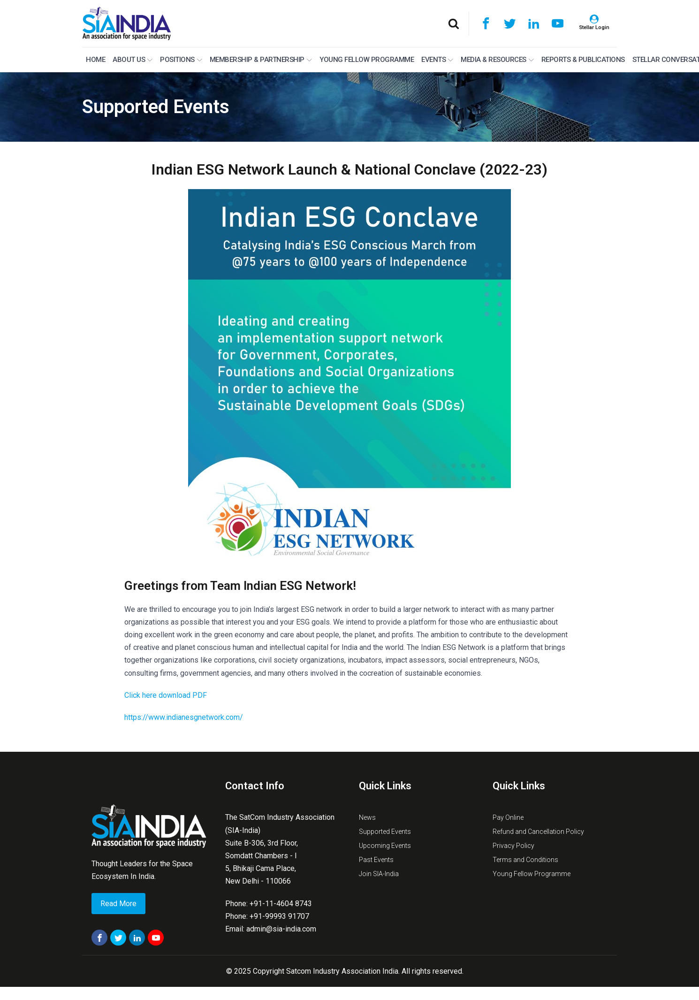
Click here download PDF (165, 695)
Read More (118, 903)
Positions (181, 59)
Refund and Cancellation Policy (538, 831)
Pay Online (508, 817)
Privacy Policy (513, 845)
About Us (132, 59)
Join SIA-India (379, 874)
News (367, 817)
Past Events (376, 859)
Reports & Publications (583, 59)
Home (95, 59)
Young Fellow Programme (366, 59)
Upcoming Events (385, 845)
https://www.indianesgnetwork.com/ (183, 717)
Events (437, 59)
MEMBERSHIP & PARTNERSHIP (261, 59)
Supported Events (155, 107)
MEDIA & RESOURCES (497, 59)
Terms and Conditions (525, 859)
